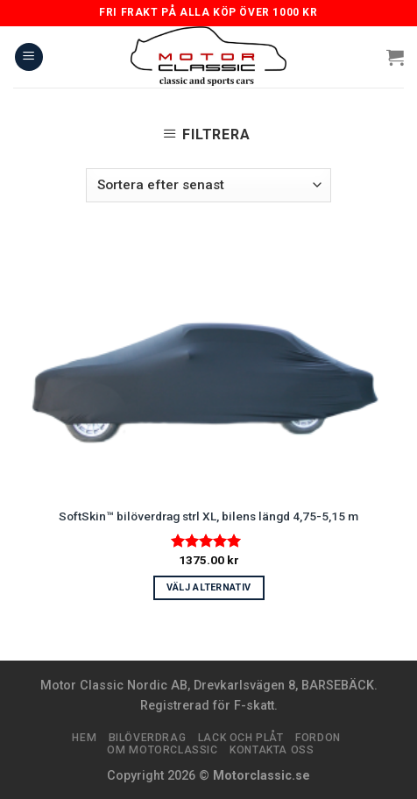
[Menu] (29, 57)
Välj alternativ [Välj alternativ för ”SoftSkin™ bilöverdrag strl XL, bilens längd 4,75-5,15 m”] (208, 587)
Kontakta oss (272, 750)
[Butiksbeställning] (208, 185)
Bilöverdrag (148, 738)
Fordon (318, 738)
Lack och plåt (241, 738)
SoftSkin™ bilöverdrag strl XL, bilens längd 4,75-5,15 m (208, 516)
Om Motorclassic (162, 750)
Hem (84, 738)
